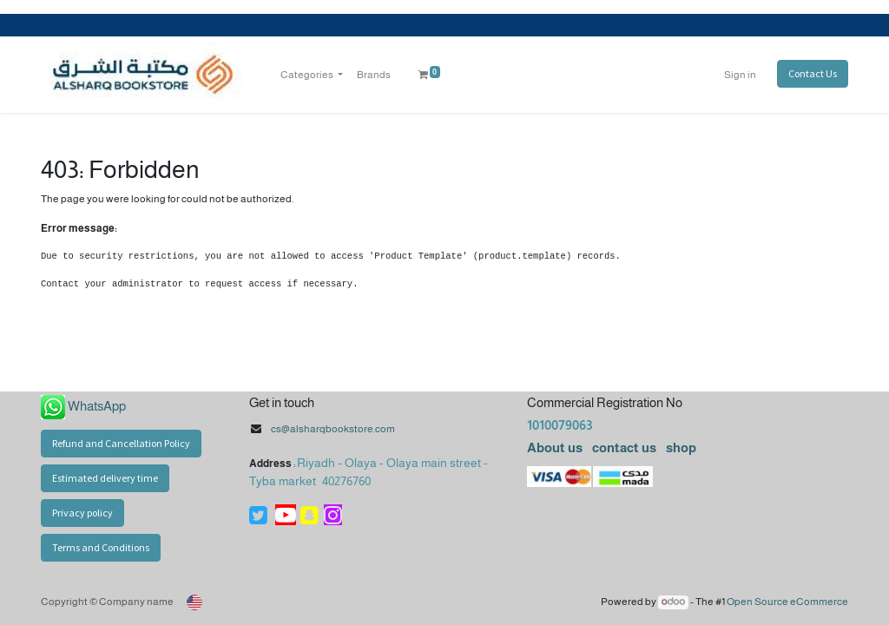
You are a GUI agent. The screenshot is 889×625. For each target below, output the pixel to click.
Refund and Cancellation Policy (121, 443)
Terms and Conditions (100, 547)
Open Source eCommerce (787, 601)
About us (555, 447)
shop (681, 447)
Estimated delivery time (105, 477)
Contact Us (812, 73)
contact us (622, 447)
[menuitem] (374, 74)
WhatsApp (97, 405)
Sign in (740, 75)
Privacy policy (82, 512)
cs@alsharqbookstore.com (333, 429)
